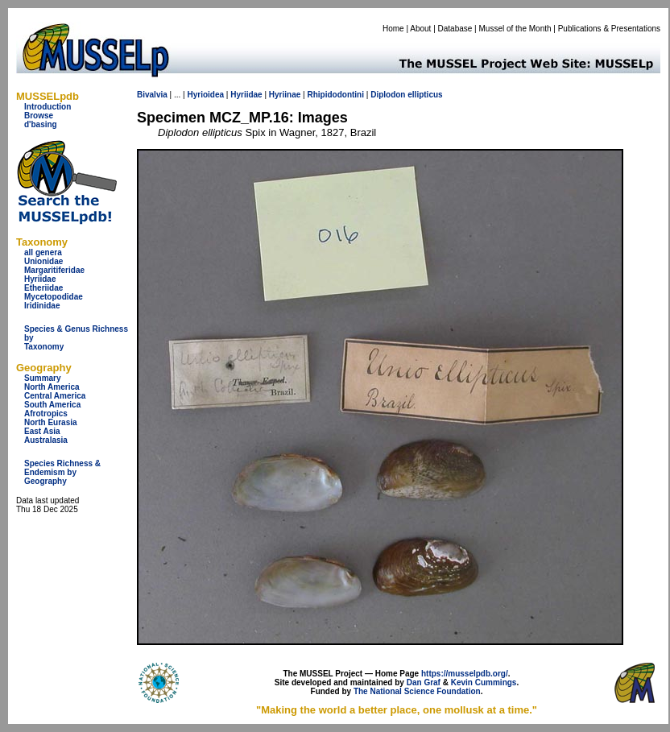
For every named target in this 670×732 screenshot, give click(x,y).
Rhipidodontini (335, 94)
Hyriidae (40, 279)
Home (393, 28)
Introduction (47, 106)
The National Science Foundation (417, 691)
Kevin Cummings (484, 682)
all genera (43, 252)
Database (455, 28)
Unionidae (43, 261)
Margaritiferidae (54, 270)
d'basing (40, 124)
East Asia (42, 431)
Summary (42, 378)
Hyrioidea (205, 94)
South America (52, 404)
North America (52, 387)
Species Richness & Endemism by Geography (62, 472)
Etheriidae (43, 287)
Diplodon (387, 94)
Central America (54, 395)
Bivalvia (152, 94)
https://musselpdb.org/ (464, 673)
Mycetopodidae (53, 296)
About (420, 28)
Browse (38, 115)
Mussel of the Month (515, 28)
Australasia (46, 440)
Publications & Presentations (609, 28)
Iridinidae (42, 305)
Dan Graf (423, 682)
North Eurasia (50, 422)
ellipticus (424, 94)
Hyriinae (284, 94)
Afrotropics (46, 413)
